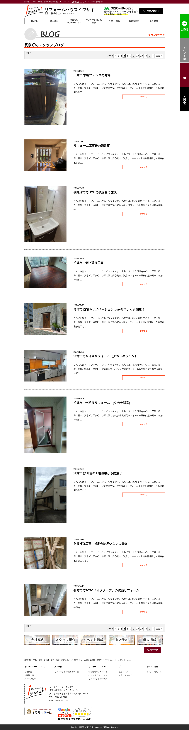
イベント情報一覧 (153, 672)
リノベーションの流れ (94, 21)
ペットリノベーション (97, 675)
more (143, 96)
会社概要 (28, 672)
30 (145, 56)
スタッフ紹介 (30, 679)
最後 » (159, 56)
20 (141, 56)
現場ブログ (123, 672)
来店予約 (184, 75)
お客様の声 (29, 675)
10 (137, 56)
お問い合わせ (184, 99)
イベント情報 (184, 50)
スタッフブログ (125, 675)
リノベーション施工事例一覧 (67, 672)
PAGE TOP (152, 650)
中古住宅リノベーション (98, 672)
